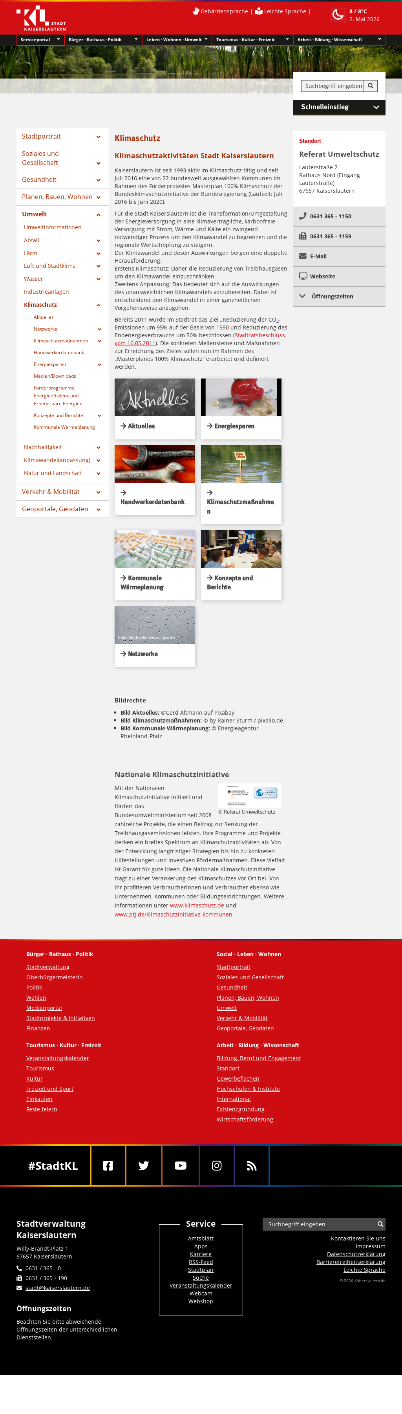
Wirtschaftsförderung (245, 1119)
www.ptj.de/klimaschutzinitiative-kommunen (173, 914)
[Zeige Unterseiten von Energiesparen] (99, 365)
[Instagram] (217, 1165)
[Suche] (370, 86)
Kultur (34, 1078)
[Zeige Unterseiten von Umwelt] (98, 215)
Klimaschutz (40, 304)
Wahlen (36, 997)
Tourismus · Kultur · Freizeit (252, 40)
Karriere (201, 1254)
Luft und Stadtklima (50, 265)
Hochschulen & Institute (248, 1088)
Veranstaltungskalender (57, 1058)
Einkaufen (39, 1099)
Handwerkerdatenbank (59, 352)
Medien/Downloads (55, 376)
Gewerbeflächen (238, 1078)
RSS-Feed (201, 1262)
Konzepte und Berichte (58, 415)
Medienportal (44, 1008)
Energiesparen (50, 364)
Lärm (30, 253)
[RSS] (252, 1165)
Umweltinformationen (53, 227)
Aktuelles (44, 317)
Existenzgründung (241, 1109)
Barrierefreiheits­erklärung (351, 1262)
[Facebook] (108, 1165)
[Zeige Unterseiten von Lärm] (98, 254)
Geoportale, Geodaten (55, 509)
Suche (201, 1277)
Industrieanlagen (46, 291)
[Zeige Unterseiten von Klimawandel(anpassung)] (98, 460)
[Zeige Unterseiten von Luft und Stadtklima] (98, 266)
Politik (34, 987)
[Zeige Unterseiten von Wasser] (98, 279)
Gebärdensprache (224, 11)
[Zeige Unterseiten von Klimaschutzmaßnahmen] (99, 341)
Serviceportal (40, 40)
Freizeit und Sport (49, 1088)
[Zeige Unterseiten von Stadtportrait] (98, 137)
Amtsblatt (201, 1238)
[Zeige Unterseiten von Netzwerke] (99, 329)
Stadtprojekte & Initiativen (60, 1018)
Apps (201, 1246)
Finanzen (38, 1028)
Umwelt (34, 214)
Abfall (31, 240)
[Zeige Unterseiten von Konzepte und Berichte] (99, 416)
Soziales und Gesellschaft (40, 158)
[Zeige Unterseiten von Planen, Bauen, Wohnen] (98, 197)
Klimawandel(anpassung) (57, 460)
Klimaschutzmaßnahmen (61, 340)
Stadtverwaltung (47, 967)
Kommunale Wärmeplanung (64, 427)
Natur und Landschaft (53, 473)
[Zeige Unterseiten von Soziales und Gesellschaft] (98, 163)
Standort (228, 1068)
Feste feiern (41, 1109)
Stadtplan (201, 1269)
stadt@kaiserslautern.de (58, 1287)
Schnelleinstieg (343, 107)
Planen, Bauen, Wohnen (57, 196)
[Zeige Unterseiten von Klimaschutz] (98, 305)
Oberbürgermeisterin (54, 977)
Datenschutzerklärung (356, 1254)
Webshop (200, 1301)
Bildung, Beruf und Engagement (259, 1058)
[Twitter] (143, 1165)
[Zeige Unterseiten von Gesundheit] (98, 180)
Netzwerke (45, 329)
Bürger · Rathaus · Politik (103, 40)
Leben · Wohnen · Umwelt (177, 40)
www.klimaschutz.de (197, 905)
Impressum (371, 1246)
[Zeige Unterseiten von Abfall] (98, 241)
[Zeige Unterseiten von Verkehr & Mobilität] (98, 492)
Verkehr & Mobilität (51, 491)
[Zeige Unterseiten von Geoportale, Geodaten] (98, 510)
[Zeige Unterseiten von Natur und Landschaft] (98, 473)
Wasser (33, 278)
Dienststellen (33, 1337)
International (234, 1099)
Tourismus (40, 1068)
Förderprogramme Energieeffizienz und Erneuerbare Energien (58, 395)
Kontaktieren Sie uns (358, 1238)
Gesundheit (39, 179)
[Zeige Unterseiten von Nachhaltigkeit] (98, 448)
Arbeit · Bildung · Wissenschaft (339, 40)
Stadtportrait (41, 136)
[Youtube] (181, 1165)
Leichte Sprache (285, 11)
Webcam (201, 1293)
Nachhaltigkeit (43, 447)
